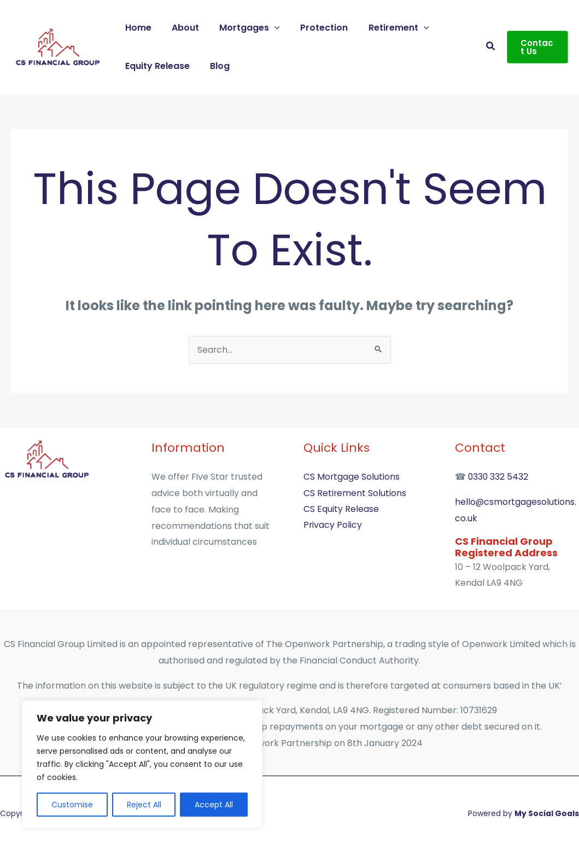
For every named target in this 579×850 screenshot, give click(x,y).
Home (137, 27)
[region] (142, 764)
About (181, 27)
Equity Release (156, 66)
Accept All (214, 804)
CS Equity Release (341, 509)
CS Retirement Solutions (355, 493)
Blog (215, 66)
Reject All (144, 804)
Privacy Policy (332, 526)
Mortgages (242, 27)
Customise (72, 804)
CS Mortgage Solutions (351, 476)
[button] (267, 27)
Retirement (385, 27)
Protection (314, 27)
